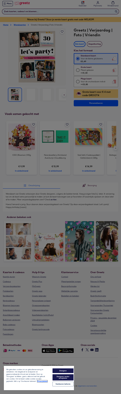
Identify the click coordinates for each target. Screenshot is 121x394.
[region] (39, 378)
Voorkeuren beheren (63, 384)
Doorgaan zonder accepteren (63, 377)
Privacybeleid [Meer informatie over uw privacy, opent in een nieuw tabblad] (42, 381)
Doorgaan (63, 371)
